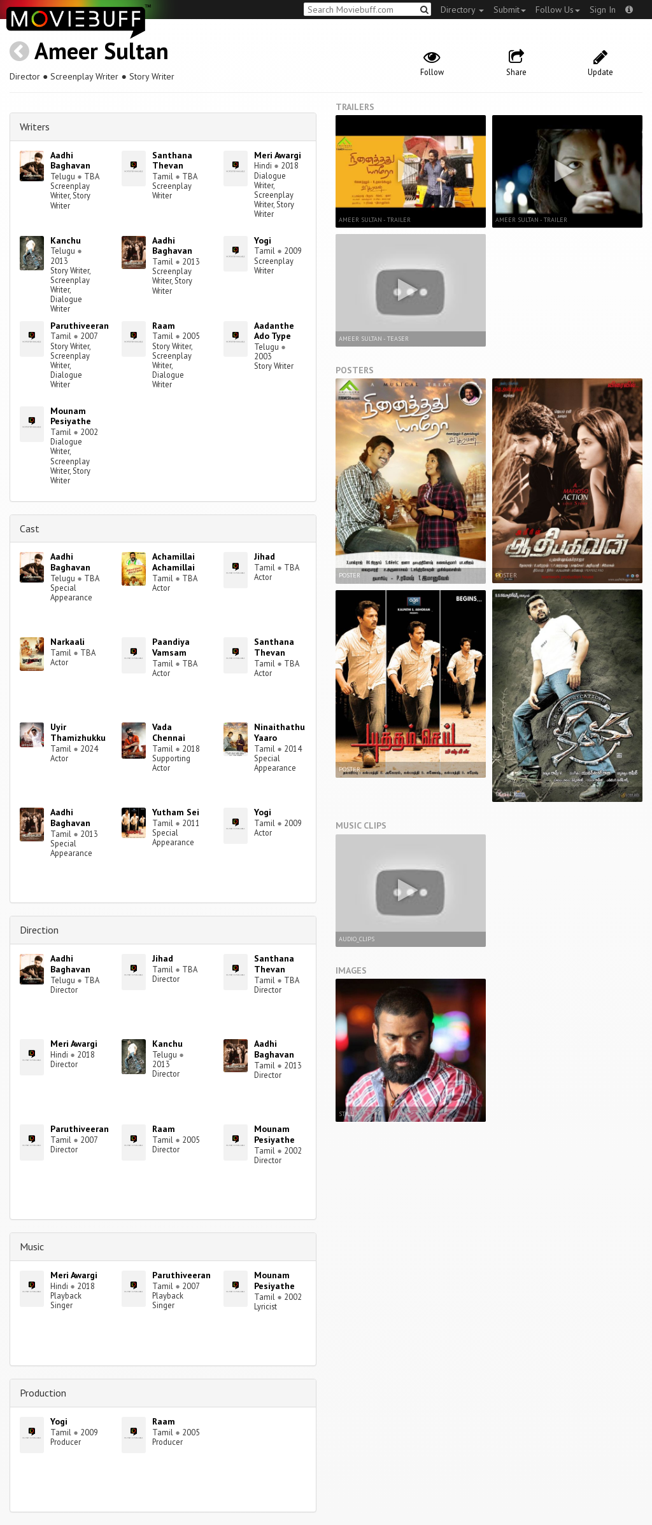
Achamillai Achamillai (173, 562)
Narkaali (67, 641)
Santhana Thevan (172, 160)
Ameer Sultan (101, 51)
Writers (35, 126)
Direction (39, 929)
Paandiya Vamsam (171, 647)
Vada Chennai (168, 732)
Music (32, 1246)
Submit (509, 9)
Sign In (603, 9)
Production (43, 1392)
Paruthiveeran (79, 325)
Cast (29, 528)
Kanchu (65, 240)
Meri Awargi (277, 155)
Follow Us (557, 9)
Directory (462, 9)
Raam (163, 325)
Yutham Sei (175, 812)
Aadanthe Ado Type (274, 331)
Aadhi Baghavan (70, 160)
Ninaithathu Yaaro (279, 732)
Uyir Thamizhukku (78, 732)
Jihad (264, 556)
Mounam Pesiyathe (70, 416)
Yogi (262, 240)
